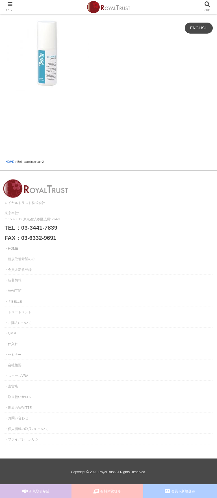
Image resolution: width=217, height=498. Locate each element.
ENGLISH (198, 28)
